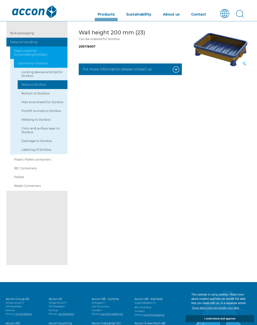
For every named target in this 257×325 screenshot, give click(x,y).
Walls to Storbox (33, 85)
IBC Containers (25, 168)
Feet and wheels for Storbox (42, 102)
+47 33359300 (66, 314)
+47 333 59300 (23, 314)
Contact (203, 13)
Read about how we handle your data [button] (215, 307)
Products (138, 13)
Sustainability (161, 13)
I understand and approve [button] (220, 318)
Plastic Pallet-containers (32, 159)
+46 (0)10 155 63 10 (153, 315)
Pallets (19, 177)
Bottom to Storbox (35, 93)
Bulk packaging (22, 33)
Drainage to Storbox (36, 141)
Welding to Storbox (36, 120)
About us (184, 13)
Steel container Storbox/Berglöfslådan (31, 52)
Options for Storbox (32, 63)
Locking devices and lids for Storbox (42, 74)
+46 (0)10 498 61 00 (111, 314)
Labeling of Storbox (36, 150)
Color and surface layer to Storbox (40, 130)
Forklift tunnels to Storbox (41, 111)
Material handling (23, 42)
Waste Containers (27, 186)
